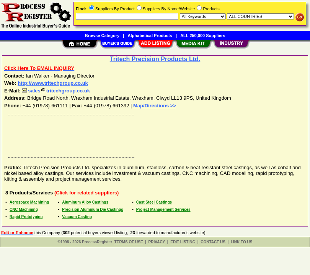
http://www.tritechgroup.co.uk (53, 83)
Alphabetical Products (150, 35)
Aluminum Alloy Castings (85, 202)
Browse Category (102, 35)
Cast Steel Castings (154, 202)
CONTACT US (213, 242)
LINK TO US (241, 242)
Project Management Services (163, 209)
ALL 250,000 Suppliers (202, 35)
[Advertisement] (153, 134)
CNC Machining (24, 209)
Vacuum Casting (77, 217)
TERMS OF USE (128, 242)
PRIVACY (156, 242)
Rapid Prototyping (26, 217)
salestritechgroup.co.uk (56, 91)
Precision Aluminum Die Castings (92, 209)
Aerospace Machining (29, 202)
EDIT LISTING (182, 242)
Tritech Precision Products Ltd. (155, 59)
